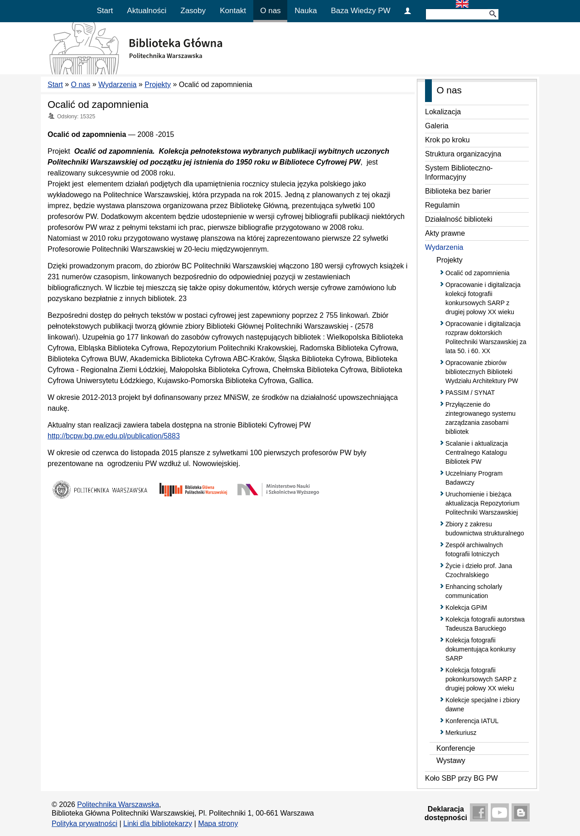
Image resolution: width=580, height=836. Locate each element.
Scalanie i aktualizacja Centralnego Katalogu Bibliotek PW (476, 452)
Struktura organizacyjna (463, 154)
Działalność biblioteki (459, 219)
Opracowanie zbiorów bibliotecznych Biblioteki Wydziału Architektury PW (481, 371)
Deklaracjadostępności (446, 813)
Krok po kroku (447, 140)
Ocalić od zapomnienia (98, 104)
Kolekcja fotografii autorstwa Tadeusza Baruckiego (485, 624)
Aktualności (146, 10)
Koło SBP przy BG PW (461, 778)
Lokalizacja (443, 112)
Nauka (306, 10)
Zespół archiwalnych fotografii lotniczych (474, 549)
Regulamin (442, 205)
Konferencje (455, 748)
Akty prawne (445, 233)
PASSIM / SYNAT (470, 392)
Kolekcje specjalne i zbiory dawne (482, 704)
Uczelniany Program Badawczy (474, 478)
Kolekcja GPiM (466, 607)
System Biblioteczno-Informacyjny (459, 172)
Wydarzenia (117, 84)
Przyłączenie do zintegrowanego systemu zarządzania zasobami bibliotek (480, 418)
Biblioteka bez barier (458, 191)
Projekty (158, 84)
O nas (270, 10)
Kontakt (233, 10)
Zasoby (193, 10)
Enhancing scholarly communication (473, 591)
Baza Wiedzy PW (360, 10)
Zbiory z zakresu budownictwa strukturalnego (484, 528)
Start (105, 10)
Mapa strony (218, 823)
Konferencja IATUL (471, 720)
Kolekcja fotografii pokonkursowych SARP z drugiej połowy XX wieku (481, 679)
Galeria (437, 126)
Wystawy (450, 760)
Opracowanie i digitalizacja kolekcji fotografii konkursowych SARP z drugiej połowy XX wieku (483, 298)
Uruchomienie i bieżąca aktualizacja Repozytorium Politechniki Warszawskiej (482, 503)
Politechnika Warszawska (118, 804)
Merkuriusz (460, 732)
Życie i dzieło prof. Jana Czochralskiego (478, 570)
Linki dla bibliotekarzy (157, 823)
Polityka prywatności (84, 823)
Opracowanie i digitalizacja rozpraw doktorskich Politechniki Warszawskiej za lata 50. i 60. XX (485, 337)
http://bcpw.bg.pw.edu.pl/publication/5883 (114, 436)
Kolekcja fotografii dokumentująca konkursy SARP (480, 649)
